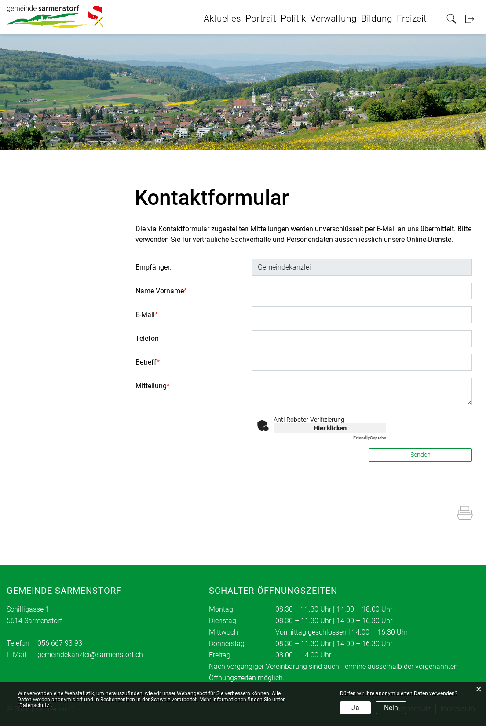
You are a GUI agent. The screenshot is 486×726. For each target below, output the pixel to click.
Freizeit (412, 18)
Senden (420, 454)
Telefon (147, 338)
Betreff (147, 362)
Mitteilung (152, 386)
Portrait (260, 18)
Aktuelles (222, 18)
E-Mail (146, 314)
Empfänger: (153, 267)
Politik (293, 18)
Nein (391, 708)
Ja (355, 708)
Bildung (376, 18)
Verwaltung (333, 18)
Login (472, 19)
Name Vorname (161, 291)
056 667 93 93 (59, 643)
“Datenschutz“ (34, 705)
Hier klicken (330, 428)
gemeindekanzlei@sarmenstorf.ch (90, 654)
